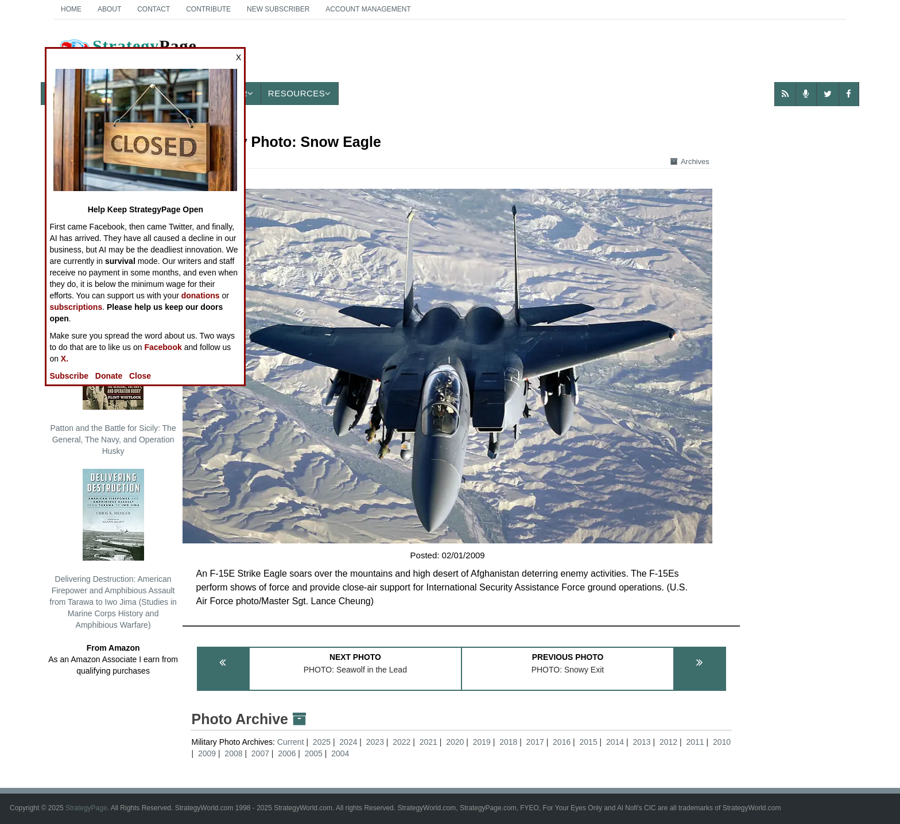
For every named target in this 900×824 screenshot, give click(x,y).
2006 (287, 753)
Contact (153, 9)
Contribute (208, 9)
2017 (535, 742)
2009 (207, 753)
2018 (508, 742)
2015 (589, 742)
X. (64, 358)
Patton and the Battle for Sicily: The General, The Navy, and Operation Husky (113, 387)
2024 (348, 742)
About (109, 9)
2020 (455, 742)
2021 (428, 742)
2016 (562, 742)
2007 (260, 753)
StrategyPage (86, 808)
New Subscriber (278, 9)
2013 (641, 742)
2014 (615, 742)
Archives (689, 161)
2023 (375, 742)
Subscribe (68, 375)
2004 (340, 753)
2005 (314, 753)
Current (292, 742)
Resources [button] (299, 93)
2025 (322, 742)
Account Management (367, 9)
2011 (695, 742)
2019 (482, 742)
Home (71, 9)
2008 (233, 753)
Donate (108, 375)
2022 (401, 742)
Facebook (162, 347)
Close (140, 375)
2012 (668, 742)
